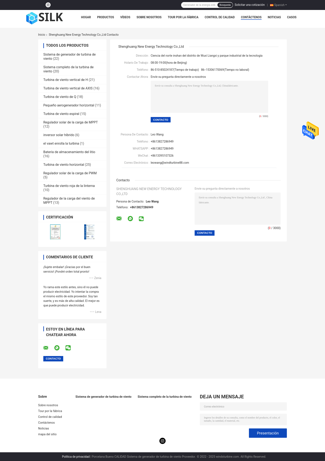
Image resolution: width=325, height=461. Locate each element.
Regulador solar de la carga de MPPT (70, 122)
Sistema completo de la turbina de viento (165, 396)
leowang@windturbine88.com (170, 162)
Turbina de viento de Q (59, 97)
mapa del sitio (47, 434)
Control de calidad (220, 17)
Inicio (41, 34)
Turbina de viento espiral (61, 114)
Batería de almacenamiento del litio (69, 152)
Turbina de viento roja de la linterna (69, 186)
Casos (291, 17)
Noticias (274, 17)
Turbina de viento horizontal (63, 165)
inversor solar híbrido (58, 135)
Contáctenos (251, 17)
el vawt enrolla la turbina (61, 143)
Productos (105, 17)
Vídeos (125, 17)
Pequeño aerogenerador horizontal (68, 105)
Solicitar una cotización (250, 4)
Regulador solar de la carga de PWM (70, 173)
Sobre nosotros (149, 17)
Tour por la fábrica (183, 17)
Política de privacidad (76, 456)
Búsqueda (225, 5)
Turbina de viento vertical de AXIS (68, 88)
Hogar (86, 17)
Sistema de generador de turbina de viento (103, 396)
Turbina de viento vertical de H (65, 80)
